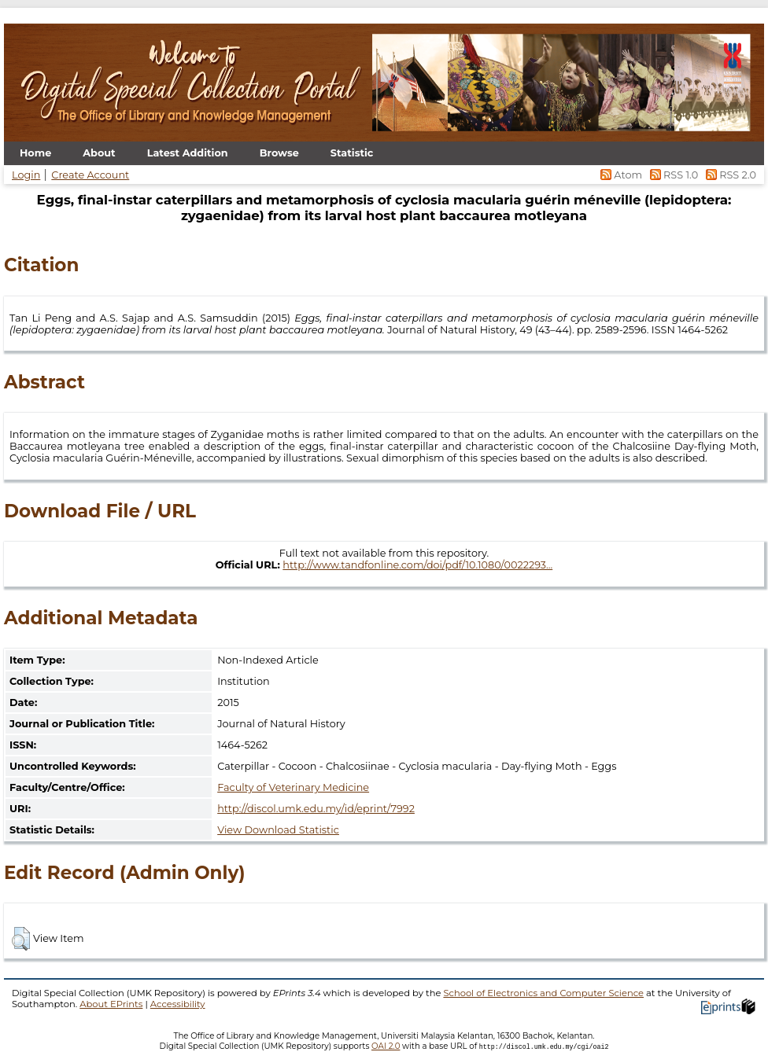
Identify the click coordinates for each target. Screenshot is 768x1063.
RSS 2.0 (728, 175)
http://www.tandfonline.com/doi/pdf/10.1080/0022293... (417, 565)
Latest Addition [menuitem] (187, 153)
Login (26, 175)
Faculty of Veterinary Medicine (293, 787)
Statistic (352, 153)
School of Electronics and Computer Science (543, 993)
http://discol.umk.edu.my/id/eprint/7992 (316, 809)
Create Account (90, 175)
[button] (21, 939)
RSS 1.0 (672, 175)
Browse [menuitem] (279, 153)
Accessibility (177, 1004)
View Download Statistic (278, 830)
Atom (620, 175)
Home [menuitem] (35, 153)
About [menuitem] (99, 153)
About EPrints (110, 1004)
